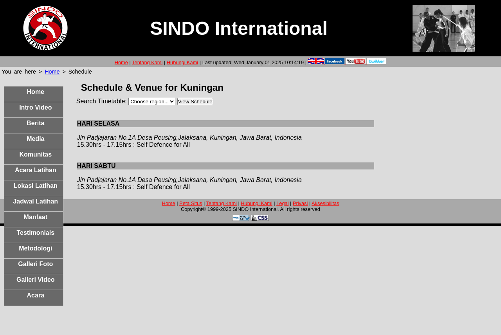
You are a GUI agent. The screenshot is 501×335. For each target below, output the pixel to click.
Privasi (300, 203)
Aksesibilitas (325, 203)
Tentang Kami (147, 62)
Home (121, 62)
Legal (282, 203)
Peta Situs (190, 203)
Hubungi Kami (182, 62)
